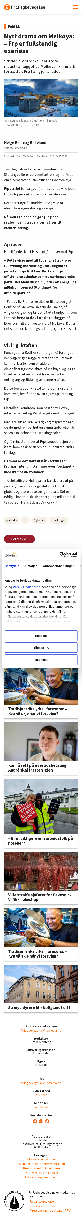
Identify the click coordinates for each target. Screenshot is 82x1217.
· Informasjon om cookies (41, 1173)
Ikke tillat (40, 659)
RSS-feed (41, 1095)
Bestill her (41, 1107)
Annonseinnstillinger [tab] (58, 566)
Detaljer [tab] (31, 566)
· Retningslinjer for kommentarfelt (41, 1164)
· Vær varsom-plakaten (44, 1206)
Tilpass (41, 647)
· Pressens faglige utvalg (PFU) (50, 1210)
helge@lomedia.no (15, 148)
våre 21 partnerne (26, 587)
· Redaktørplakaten (42, 1201)
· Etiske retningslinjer (41, 1159)
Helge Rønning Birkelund (25, 143)
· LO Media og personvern (41, 1177)
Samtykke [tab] (12, 566)
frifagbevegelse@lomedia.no (41, 1030)
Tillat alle (41, 635)
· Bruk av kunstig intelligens (41, 1168)
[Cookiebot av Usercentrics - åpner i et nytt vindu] (59, 554)
